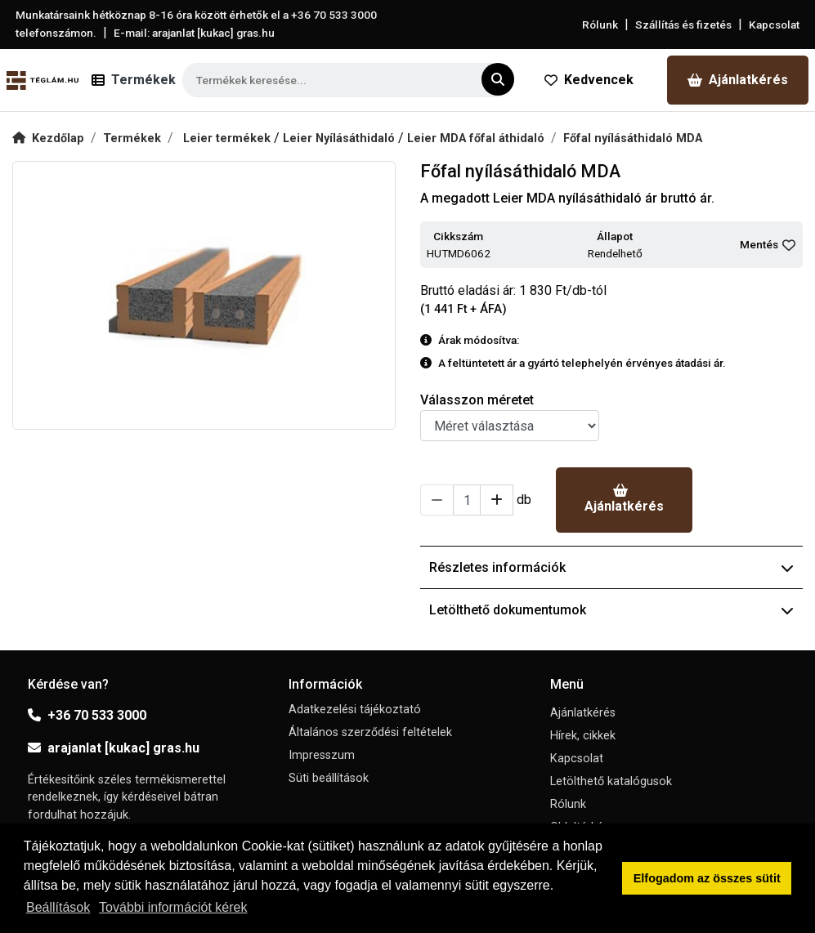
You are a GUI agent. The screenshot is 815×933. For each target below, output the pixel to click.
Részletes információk (612, 567)
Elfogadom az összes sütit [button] (707, 878)
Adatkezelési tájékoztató (355, 709)
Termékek (132, 138)
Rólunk (600, 24)
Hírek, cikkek (583, 736)
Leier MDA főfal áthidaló (475, 138)
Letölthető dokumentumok (612, 610)
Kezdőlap (48, 138)
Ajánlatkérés (737, 79)
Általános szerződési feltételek (370, 732)
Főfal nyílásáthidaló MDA (632, 138)
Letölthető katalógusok (611, 781)
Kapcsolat (774, 24)
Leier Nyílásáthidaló (340, 138)
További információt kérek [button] (173, 907)
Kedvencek (589, 79)
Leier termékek (228, 138)
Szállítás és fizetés (683, 24)
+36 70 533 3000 (87, 715)
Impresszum (322, 755)
